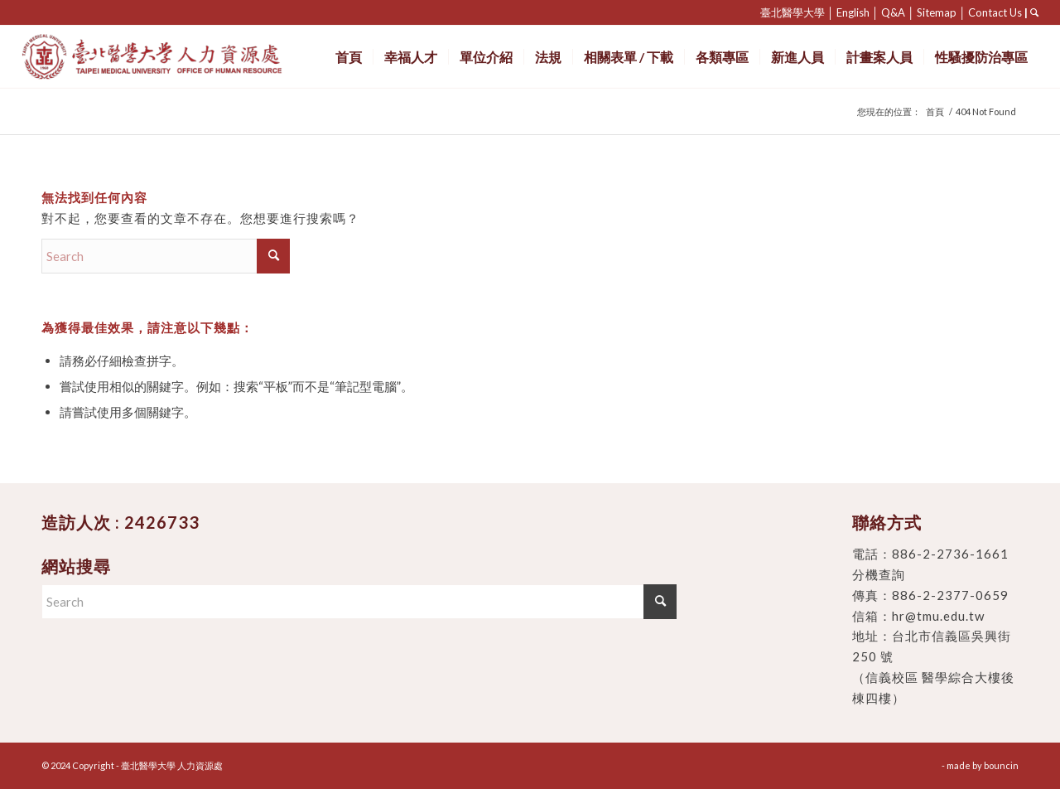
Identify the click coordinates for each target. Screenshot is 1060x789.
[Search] (165, 256)
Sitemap (936, 12)
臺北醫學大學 (792, 12)
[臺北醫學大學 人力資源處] (188, 57)
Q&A (893, 12)
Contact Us (995, 12)
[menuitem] (349, 57)
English (853, 12)
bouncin (1001, 765)
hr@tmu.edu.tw (938, 615)
